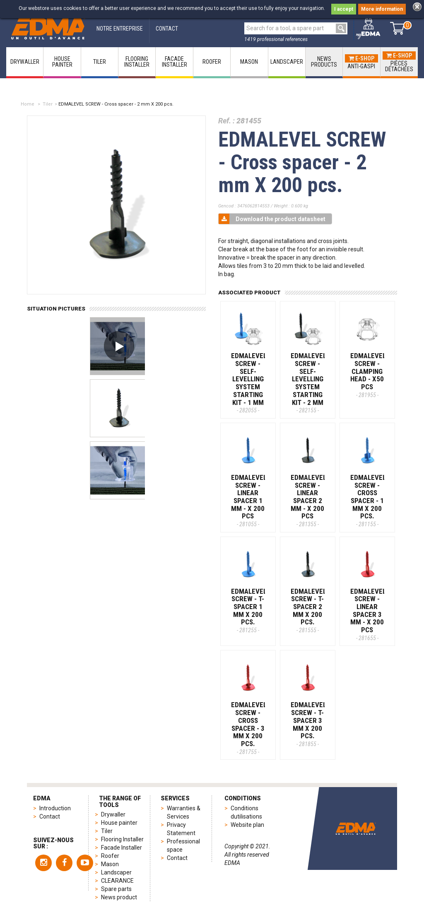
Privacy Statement (181, 828)
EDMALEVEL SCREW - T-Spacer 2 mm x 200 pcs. (308, 610)
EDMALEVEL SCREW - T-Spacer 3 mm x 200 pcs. (308, 724)
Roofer (110, 856)
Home (27, 104)
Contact (49, 816)
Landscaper (116, 872)
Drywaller (113, 814)
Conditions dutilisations (246, 812)
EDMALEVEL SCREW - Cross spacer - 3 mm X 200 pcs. (249, 728)
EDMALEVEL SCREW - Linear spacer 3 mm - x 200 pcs (368, 614)
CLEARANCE (117, 880)
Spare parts (116, 889)
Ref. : (226, 120)
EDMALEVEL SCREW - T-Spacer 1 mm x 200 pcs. (249, 610)
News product (119, 897)
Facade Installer (121, 847)
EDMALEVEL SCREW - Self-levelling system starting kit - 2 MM (308, 383)
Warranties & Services (183, 812)
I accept (343, 9)
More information (382, 9)
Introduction (55, 808)
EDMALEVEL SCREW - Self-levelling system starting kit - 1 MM (249, 383)
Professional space (183, 845)
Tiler (48, 104)
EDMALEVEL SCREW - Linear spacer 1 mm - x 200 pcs (249, 500)
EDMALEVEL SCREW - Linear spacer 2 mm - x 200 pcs (308, 500)
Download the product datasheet (272, 219)
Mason (110, 864)
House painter (119, 822)
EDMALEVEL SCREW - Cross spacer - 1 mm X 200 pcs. (368, 500)
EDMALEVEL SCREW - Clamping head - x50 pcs (368, 375)
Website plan (247, 824)
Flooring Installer (122, 839)
